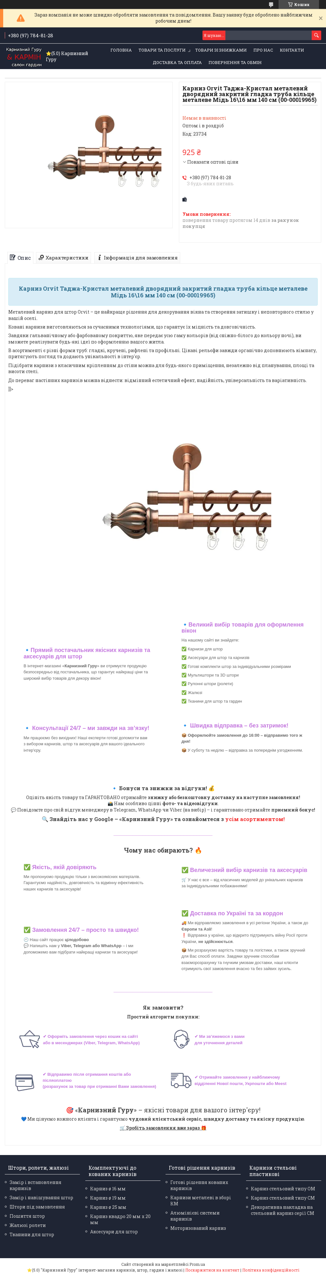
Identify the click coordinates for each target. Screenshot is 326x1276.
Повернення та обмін (235, 62)
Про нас (263, 50)
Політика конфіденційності (270, 1269)
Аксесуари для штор (114, 1232)
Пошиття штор (27, 1216)
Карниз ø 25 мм (108, 1207)
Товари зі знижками (221, 50)
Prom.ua (197, 1264)
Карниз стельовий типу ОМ (283, 1189)
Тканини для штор (32, 1234)
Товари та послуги (162, 50)
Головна (121, 50)
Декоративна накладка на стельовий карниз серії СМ (282, 1210)
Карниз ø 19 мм (108, 1198)
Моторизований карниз (198, 1228)
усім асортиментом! (255, 819)
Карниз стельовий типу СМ (283, 1198)
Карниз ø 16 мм (108, 1189)
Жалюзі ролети (28, 1225)
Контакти (292, 50)
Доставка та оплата (177, 62)
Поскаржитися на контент (212, 1269)
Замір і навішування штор (41, 1197)
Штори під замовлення (37, 1207)
